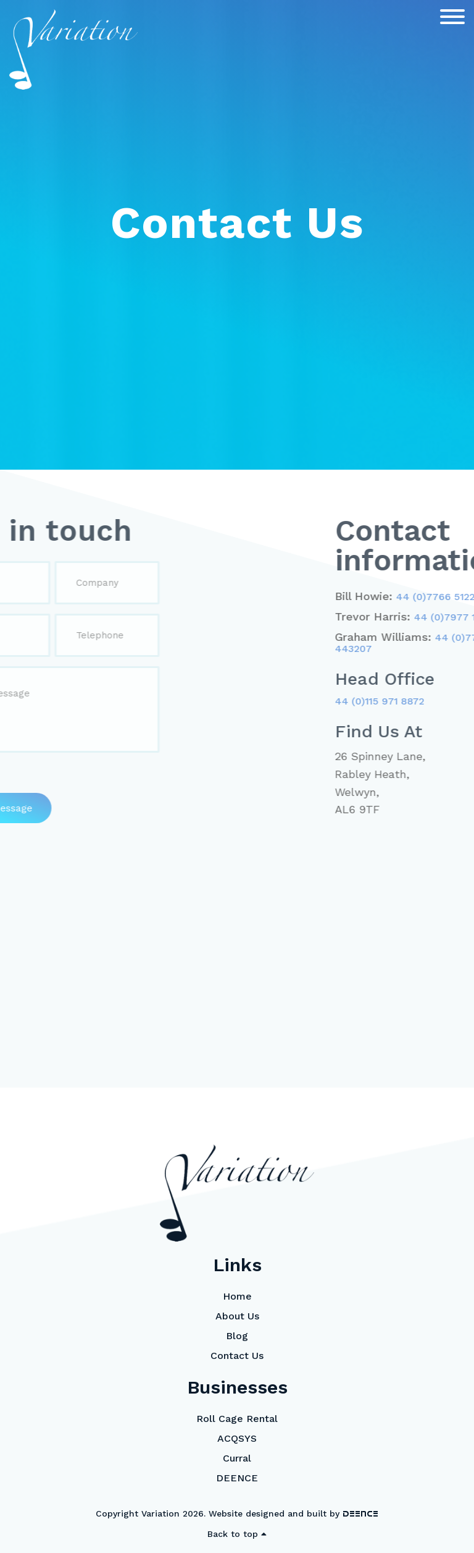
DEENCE (237, 1478)
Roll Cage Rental (237, 1418)
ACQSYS (237, 1438)
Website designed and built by (293, 1513)
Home (237, 1296)
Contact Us (237, 1355)
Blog (237, 1336)
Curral (237, 1458)
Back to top (237, 1534)
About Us (237, 1316)
